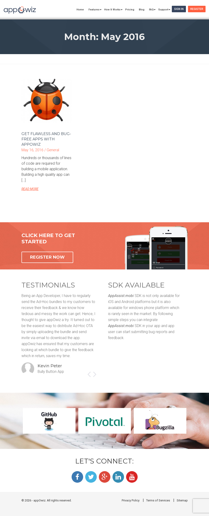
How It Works (112, 9)
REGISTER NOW (47, 257)
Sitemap (182, 500)
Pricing (129, 9)
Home (80, 9)
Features (94, 9)
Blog (141, 9)
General (53, 150)
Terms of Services (158, 500)
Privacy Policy (130, 500)
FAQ (151, 9)
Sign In (179, 9)
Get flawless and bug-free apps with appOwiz (46, 139)
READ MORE (30, 189)
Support (163, 9)
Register (196, 9)
